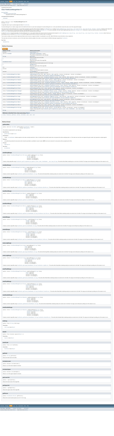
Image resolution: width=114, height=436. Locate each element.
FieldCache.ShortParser (50, 106)
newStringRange (33, 112)
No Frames (19, 3)
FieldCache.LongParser (49, 100)
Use (14, 1)
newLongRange (33, 100)
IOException (27, 134)
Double (19, 82)
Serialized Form (6, 43)
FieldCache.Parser (7, 63)
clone (4, 120)
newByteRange (33, 76)
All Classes (26, 3)
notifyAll (23, 120)
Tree (17, 1)
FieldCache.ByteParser (49, 79)
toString (32, 115)
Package (6, 1)
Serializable (5, 18)
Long (19, 100)
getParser (32, 63)
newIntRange (33, 94)
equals (31, 53)
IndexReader (39, 55)
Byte (19, 76)
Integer (19, 94)
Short (19, 106)
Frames (14, 3)
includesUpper (33, 73)
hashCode (32, 69)
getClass (14, 120)
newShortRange (33, 106)
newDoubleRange (33, 82)
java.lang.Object (4, 12)
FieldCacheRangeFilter (11, 76)
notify (18, 120)
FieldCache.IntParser (48, 94)
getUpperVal (33, 66)
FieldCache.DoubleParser (51, 85)
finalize (9, 120)
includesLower (33, 71)
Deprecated (20, 1)
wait (28, 120)
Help (28, 1)
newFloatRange (33, 88)
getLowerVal (33, 60)
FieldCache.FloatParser (50, 88)
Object (35, 53)
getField (32, 57)
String (4, 57)
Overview (2, 1)
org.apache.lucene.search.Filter (10, 13)
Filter (7, 23)
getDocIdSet (33, 55)
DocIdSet (9, 55)
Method (14, 5)
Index (25, 1)
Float (19, 88)
